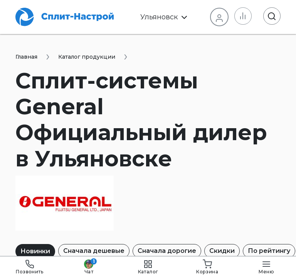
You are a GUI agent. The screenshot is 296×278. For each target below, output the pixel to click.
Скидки (222, 250)
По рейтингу (269, 250)
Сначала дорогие (167, 250)
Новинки (35, 251)
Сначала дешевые (93, 250)
